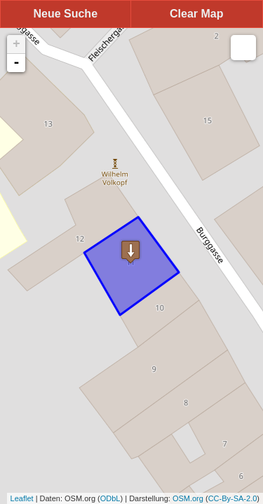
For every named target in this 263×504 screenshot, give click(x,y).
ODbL (110, 498)
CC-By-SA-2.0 (232, 498)
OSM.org (188, 498)
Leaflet (22, 498)
